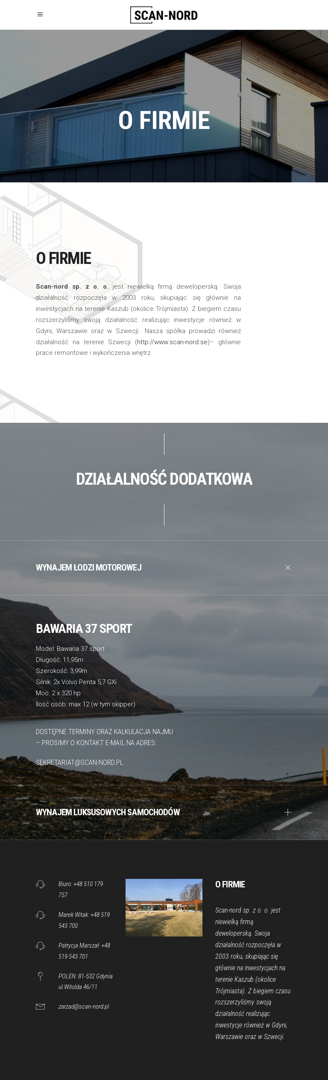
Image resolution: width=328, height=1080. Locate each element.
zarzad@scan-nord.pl (84, 1006)
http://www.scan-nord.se (172, 342)
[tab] (164, 567)
